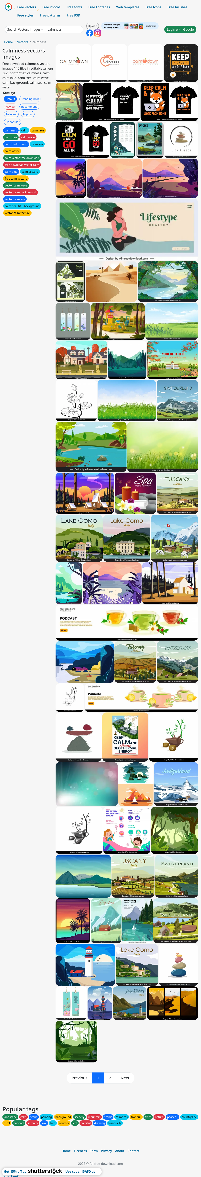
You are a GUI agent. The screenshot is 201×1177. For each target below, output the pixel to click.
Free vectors (26, 7)
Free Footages (99, 7)
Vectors (22, 42)
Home (8, 42)
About (119, 1151)
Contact (134, 1151)
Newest (10, 106)
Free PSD (73, 15)
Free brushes (177, 7)
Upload (92, 26)
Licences (80, 1151)
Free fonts (74, 7)
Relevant (11, 114)
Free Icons (153, 7)
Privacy (106, 1151)
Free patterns (50, 15)
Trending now (30, 99)
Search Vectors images (23, 29)
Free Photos (51, 7)
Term (94, 1151)
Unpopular (12, 122)
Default (10, 99)
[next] (125, 1077)
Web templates (127, 7)
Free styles (25, 15)
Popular (28, 114)
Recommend (29, 106)
